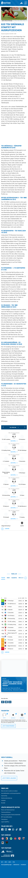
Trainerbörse (4, 819)
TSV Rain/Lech (10, 648)
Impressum (23, 864)
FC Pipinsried (10, 609)
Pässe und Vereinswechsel (7, 810)
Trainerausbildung (5, 812)
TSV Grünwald (10, 640)
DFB (6, 862)
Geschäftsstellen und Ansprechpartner (11, 793)
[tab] (3, 578)
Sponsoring (4, 795)
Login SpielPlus (5, 821)
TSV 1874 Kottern (11, 615)
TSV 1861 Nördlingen (12, 630)
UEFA (9, 862)
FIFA (14, 862)
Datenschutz (16, 864)
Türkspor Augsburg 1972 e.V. (12, 633)
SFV (2, 862)
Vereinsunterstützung (6, 798)
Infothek (3, 800)
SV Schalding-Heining (12, 624)
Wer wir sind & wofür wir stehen (9, 791)
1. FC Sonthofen (11, 643)
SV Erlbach (10, 606)
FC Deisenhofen (11, 612)
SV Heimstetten (11, 627)
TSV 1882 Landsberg (12, 621)
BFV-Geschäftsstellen (6, 817)
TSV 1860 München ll (12, 603)
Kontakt (3, 803)
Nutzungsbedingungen (6, 864)
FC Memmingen (11, 600)
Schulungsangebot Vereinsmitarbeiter (10, 814)
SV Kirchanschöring (11, 618)
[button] (2, 702)
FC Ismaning (10, 637)
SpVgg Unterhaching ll (12, 645)
